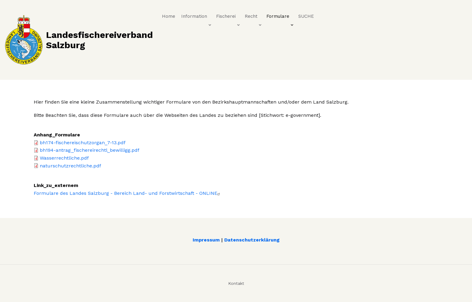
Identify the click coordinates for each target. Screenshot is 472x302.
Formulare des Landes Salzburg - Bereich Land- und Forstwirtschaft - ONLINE (128, 193)
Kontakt (236, 283)
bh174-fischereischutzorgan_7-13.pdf (83, 142)
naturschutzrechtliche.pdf (70, 166)
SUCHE (306, 16)
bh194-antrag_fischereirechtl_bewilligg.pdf (89, 150)
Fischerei (228, 18)
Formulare (280, 18)
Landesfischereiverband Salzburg (99, 40)
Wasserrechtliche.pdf (64, 158)
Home (168, 16)
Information (196, 18)
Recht (253, 18)
